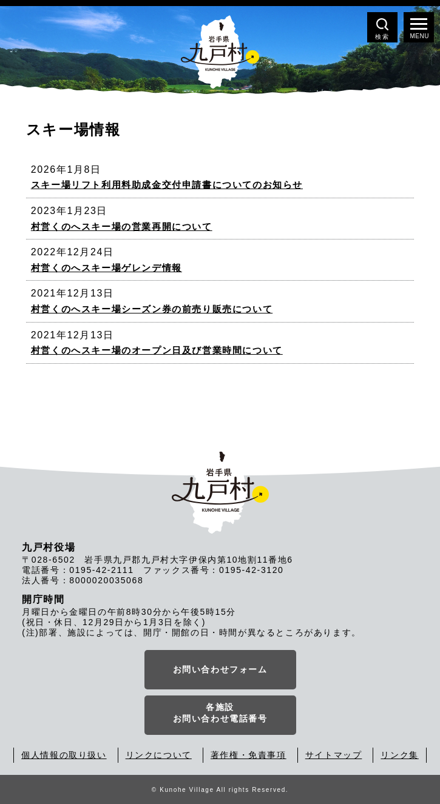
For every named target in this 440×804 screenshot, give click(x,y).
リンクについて (159, 755)
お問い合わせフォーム (220, 669)
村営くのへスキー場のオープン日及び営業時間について (157, 350)
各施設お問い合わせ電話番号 (220, 713)
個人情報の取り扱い (63, 755)
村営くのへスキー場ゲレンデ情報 (106, 268)
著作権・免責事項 (248, 755)
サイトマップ (333, 755)
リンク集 (399, 755)
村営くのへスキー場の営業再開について (121, 226)
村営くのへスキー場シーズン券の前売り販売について (151, 309)
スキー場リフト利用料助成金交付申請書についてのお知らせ (167, 184)
